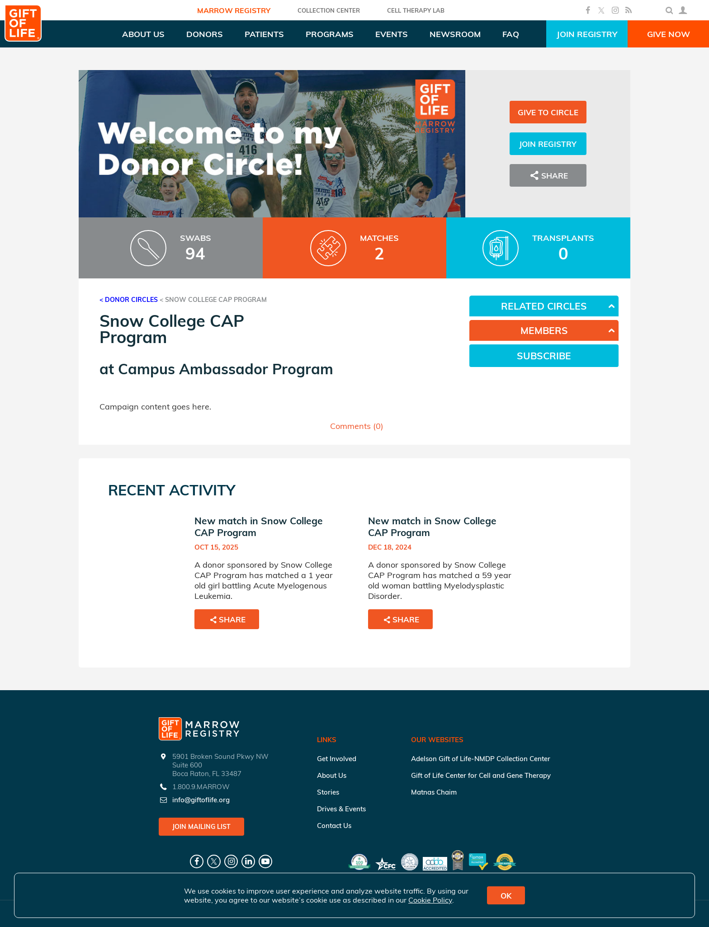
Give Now (668, 34)
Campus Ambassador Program (225, 369)
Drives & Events (341, 809)
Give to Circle (548, 112)
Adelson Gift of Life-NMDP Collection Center (480, 758)
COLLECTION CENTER (329, 10)
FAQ (510, 34)
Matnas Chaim (434, 792)
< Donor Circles (128, 300)
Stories (328, 792)
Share (548, 175)
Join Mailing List (201, 827)
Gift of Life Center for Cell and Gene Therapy (481, 775)
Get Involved (336, 758)
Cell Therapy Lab (415, 10)
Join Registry (587, 34)
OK (506, 895)
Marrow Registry (233, 10)
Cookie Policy (430, 899)
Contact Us (334, 825)
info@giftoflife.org (201, 799)
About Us (331, 775)
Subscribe (544, 356)
